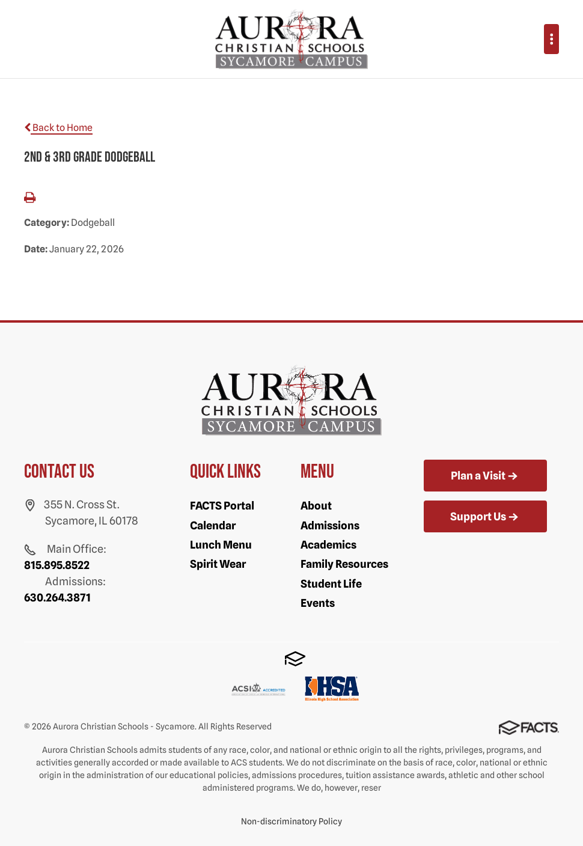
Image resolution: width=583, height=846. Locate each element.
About (316, 505)
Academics (328, 544)
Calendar (213, 525)
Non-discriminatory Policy (291, 821)
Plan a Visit (485, 476)
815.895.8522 (57, 565)
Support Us (485, 517)
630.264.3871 (57, 597)
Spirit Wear (218, 564)
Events (318, 603)
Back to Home (58, 127)
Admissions (330, 525)
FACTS (295, 658)
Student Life (331, 583)
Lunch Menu (221, 544)
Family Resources (344, 564)
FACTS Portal (222, 505)
